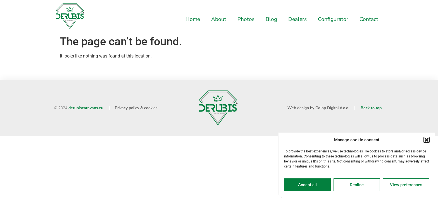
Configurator (333, 19)
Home (192, 19)
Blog (271, 19)
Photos (245, 19)
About (218, 19)
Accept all (307, 184)
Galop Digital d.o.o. (332, 108)
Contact (369, 19)
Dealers (297, 19)
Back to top (371, 108)
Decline (357, 184)
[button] (426, 140)
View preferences (406, 184)
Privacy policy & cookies (136, 108)
